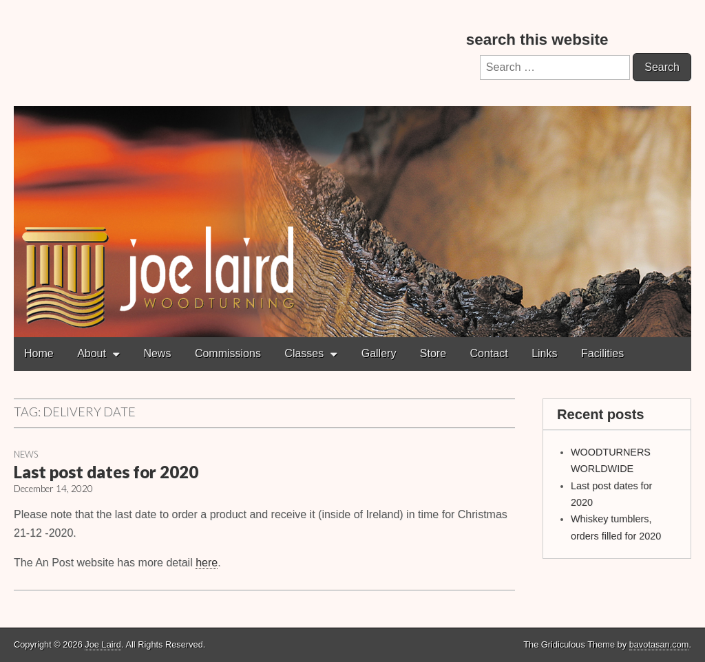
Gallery (379, 353)
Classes (304, 353)
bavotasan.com (659, 644)
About (91, 353)
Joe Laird (103, 644)
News (157, 353)
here (207, 562)
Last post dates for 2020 (106, 472)
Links (544, 353)
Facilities (602, 353)
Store (433, 353)
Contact (489, 353)
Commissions (228, 353)
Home (39, 353)
